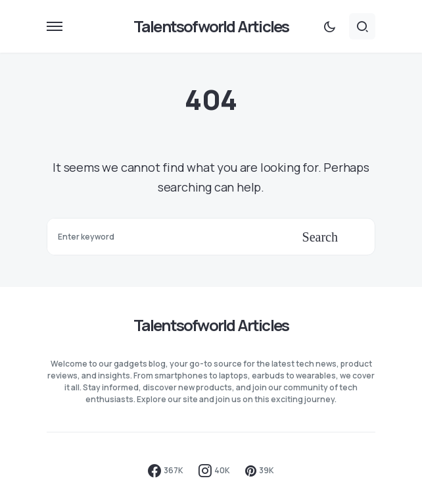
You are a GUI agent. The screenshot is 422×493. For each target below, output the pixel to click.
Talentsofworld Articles (211, 26)
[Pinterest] (259, 470)
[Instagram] (214, 470)
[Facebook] (165, 470)
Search (320, 237)
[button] (54, 26)
